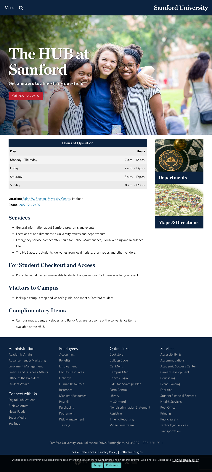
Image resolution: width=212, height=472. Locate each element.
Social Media (17, 417)
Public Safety (169, 419)
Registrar (116, 413)
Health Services (171, 401)
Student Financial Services (178, 395)
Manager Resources (72, 395)
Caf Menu (116, 366)
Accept (97, 465)
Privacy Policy (107, 452)
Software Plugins (131, 452)
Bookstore (116, 354)
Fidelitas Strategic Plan (125, 384)
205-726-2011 (153, 443)
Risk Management (71, 419)
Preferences (113, 465)
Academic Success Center (178, 366)
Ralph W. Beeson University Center (46, 198)
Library (114, 395)
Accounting (67, 354)
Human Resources (71, 384)
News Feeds (17, 411)
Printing (165, 413)
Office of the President (24, 378)
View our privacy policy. (185, 459)
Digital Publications (22, 400)
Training (64, 425)
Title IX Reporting (122, 419)
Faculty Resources (71, 372)
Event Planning (170, 384)
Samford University (63, 443)
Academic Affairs (21, 354)
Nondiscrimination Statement (130, 407)
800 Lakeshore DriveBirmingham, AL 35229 (108, 443)
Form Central (119, 390)
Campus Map (119, 372)
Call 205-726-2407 (26, 96)
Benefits (64, 360)
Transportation (170, 431)
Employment (68, 366)
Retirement (67, 413)
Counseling (167, 378)
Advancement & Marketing (27, 360)
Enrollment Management (26, 366)
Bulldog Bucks (119, 360)
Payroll (64, 401)
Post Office (168, 407)
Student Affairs (19, 384)
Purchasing (66, 407)
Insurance (66, 390)
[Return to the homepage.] (181, 11)
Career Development (174, 372)
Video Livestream (122, 425)
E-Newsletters (18, 406)
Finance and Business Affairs (28, 372)
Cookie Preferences (83, 452)
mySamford (118, 401)
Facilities (166, 390)
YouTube (14, 423)
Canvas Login (119, 378)
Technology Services (174, 425)
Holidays (65, 378)
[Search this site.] (21, 7)
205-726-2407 (30, 205)
